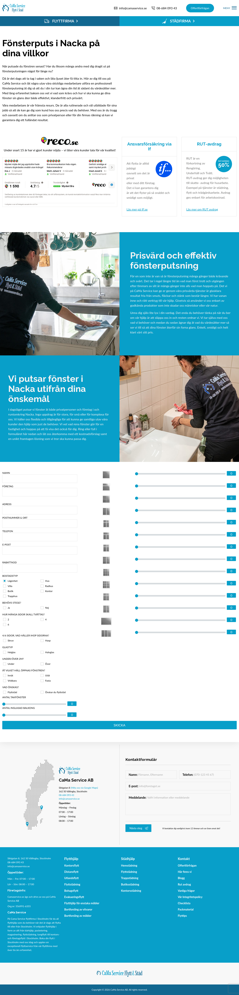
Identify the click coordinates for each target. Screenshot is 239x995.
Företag (39, 490)
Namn (39, 477)
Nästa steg (135, 828)
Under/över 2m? (13, 658)
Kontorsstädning (131, 890)
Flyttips (182, 915)
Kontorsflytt (71, 865)
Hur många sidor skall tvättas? (23, 614)
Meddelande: (137, 797)
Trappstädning (129, 878)
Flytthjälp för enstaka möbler (81, 903)
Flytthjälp (71, 859)
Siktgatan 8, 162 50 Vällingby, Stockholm (29, 858)
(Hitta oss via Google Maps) (84, 787)
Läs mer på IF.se (137, 209)
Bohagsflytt (71, 890)
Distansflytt (71, 871)
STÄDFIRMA (178, 21)
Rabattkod (39, 566)
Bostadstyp (10, 575)
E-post (39, 549)
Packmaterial (186, 909)
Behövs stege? (11, 602)
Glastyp (7, 647)
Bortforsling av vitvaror (78, 909)
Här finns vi (185, 871)
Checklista (184, 903)
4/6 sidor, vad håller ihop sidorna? (25, 635)
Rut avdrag (184, 884)
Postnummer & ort (39, 522)
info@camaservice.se (69, 798)
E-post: (133, 786)
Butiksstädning (130, 884)
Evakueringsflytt (74, 897)
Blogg (181, 878)
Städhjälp (128, 859)
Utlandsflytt (71, 878)
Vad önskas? (10, 687)
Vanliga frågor (186, 890)
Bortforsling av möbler (77, 915)
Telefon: (187, 774)
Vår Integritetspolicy (190, 897)
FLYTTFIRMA (61, 21)
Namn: (133, 774)
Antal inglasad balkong (18, 707)
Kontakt (184, 859)
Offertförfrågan (200, 8)
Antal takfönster (14, 697)
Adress (39, 508)
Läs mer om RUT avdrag (202, 209)
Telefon (39, 535)
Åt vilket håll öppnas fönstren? (23, 670)
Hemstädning (129, 865)
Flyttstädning (72, 884)
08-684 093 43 (66, 795)
